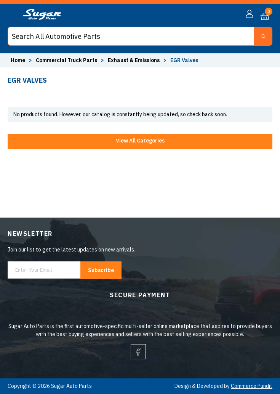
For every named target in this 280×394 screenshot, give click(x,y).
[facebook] (138, 351)
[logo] (42, 17)
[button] (249, 14)
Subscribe (101, 270)
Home (18, 60)
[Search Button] (263, 36)
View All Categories (140, 140)
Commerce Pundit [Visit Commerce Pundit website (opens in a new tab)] (251, 386)
